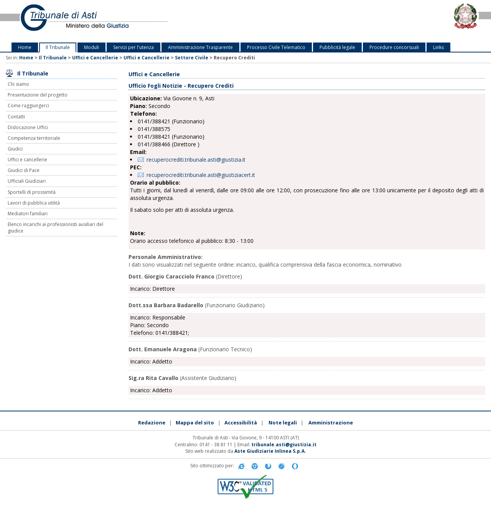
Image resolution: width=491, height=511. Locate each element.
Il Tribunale (58, 47)
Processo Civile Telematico (276, 47)
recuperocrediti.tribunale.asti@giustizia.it (196, 159)
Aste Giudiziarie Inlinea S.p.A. (270, 451)
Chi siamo (18, 84)
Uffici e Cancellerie (95, 57)
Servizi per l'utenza (133, 47)
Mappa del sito (195, 422)
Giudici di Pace (24, 170)
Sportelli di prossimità (32, 192)
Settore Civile (191, 57)
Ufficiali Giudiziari (27, 181)
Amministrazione (330, 422)
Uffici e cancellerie (27, 159)
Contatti (16, 116)
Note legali (283, 422)
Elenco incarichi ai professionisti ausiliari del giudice (55, 227)
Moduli (91, 47)
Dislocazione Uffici (28, 127)
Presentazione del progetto (38, 95)
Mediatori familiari (28, 213)
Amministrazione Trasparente (200, 47)
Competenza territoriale (34, 138)
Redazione (151, 422)
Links (438, 47)
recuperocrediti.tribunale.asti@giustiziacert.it (201, 175)
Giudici (15, 149)
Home (24, 47)
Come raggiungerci (28, 105)
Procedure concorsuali (394, 47)
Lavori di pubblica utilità (34, 203)
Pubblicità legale (337, 47)
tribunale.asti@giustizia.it (283, 444)
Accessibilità (240, 422)
